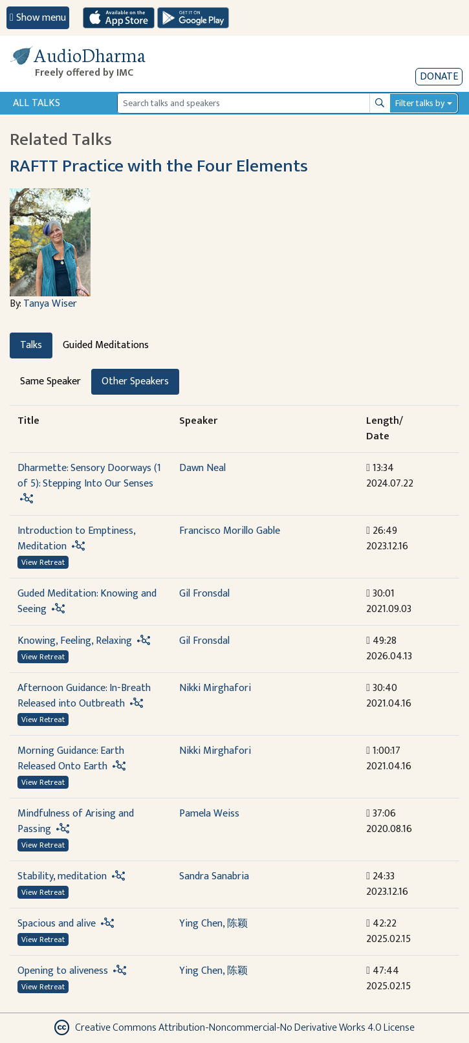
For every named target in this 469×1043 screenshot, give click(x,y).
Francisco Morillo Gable (229, 531)
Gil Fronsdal (204, 593)
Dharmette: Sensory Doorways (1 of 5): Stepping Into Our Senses (89, 475)
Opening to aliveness (64, 971)
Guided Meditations (106, 345)
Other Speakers (135, 381)
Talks (31, 345)
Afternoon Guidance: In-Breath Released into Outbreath (84, 695)
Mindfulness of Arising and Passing (75, 821)
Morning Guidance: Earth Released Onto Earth (70, 758)
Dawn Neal (202, 468)
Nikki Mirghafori (215, 688)
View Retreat (43, 562)
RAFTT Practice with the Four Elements (159, 166)
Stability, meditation (62, 876)
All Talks (36, 103)
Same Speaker (50, 381)
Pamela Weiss (209, 813)
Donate (439, 76)
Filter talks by (419, 103)
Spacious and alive (56, 923)
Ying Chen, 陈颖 (213, 923)
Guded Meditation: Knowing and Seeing (87, 601)
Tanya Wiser (50, 304)
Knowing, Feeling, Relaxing (74, 641)
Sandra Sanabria (214, 876)
